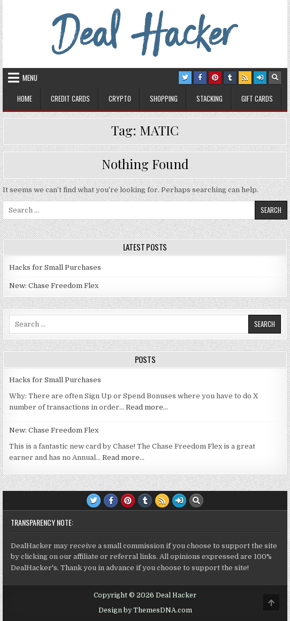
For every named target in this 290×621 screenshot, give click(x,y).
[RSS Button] (245, 77)
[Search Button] (275, 77)
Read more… (147, 407)
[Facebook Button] (200, 77)
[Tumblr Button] (230, 77)
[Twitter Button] (185, 77)
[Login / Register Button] (260, 77)
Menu (29, 77)
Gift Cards (257, 98)
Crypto (120, 98)
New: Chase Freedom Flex (53, 286)
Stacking (209, 98)
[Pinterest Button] (215, 77)
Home (24, 98)
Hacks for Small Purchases (55, 267)
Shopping (164, 98)
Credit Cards (70, 98)
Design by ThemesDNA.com (145, 610)
